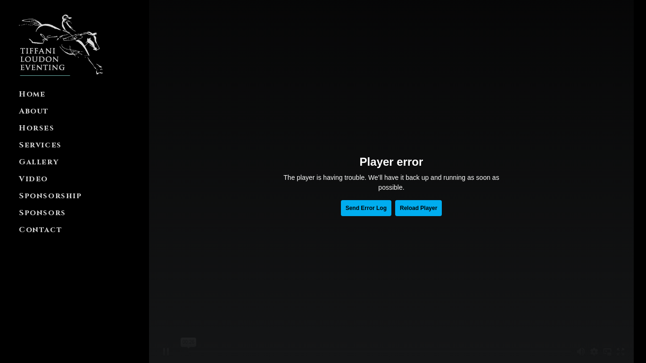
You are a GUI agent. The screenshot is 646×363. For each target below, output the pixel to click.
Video (33, 179)
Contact (40, 230)
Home (32, 94)
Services (40, 145)
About (34, 111)
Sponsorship (50, 196)
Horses (37, 128)
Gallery (38, 162)
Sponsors (42, 213)
